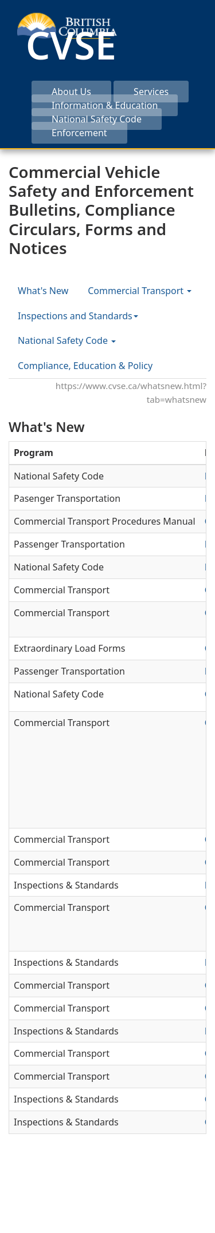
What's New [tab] (43, 290)
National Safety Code (97, 119)
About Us (71, 91)
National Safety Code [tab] (67, 340)
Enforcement (79, 132)
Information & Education (105, 105)
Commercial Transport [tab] (139, 290)
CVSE (71, 44)
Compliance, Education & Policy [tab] (85, 365)
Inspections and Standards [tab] (78, 316)
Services (151, 91)
